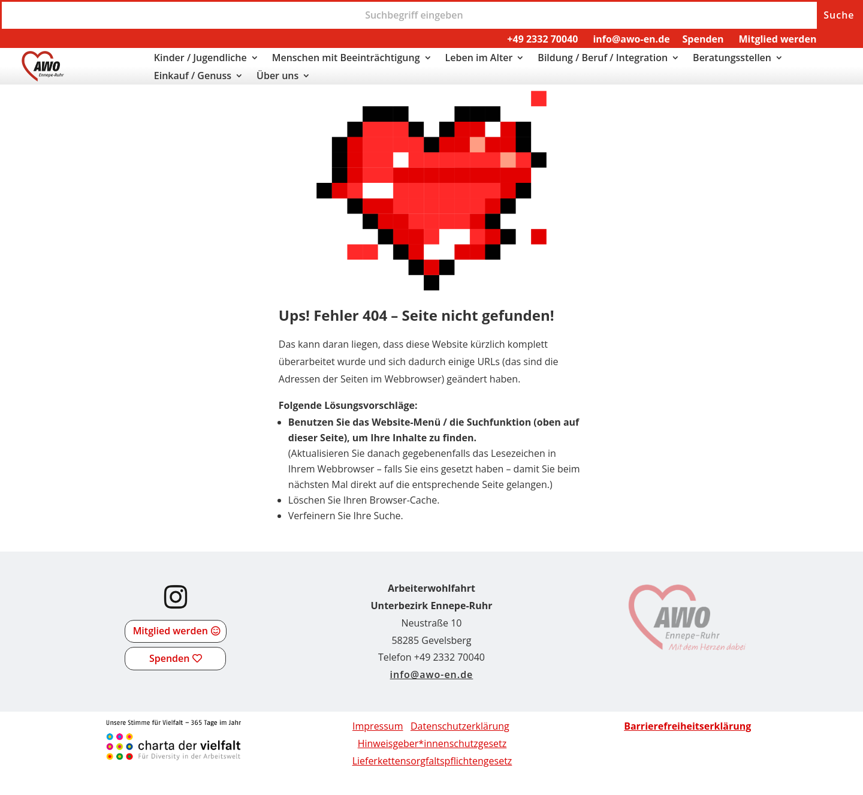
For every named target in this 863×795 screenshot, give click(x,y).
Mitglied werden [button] (170, 630)
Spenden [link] (703, 39)
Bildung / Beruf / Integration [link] (603, 58)
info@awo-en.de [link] (631, 39)
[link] (43, 78)
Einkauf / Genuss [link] (192, 76)
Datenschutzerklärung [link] (460, 726)
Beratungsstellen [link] (732, 58)
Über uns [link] (277, 76)
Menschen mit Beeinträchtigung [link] (346, 58)
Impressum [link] (377, 726)
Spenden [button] (169, 658)
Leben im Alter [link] (479, 58)
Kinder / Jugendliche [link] (200, 58)
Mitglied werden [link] (777, 39)
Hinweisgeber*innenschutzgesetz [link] (432, 743)
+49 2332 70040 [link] (542, 39)
